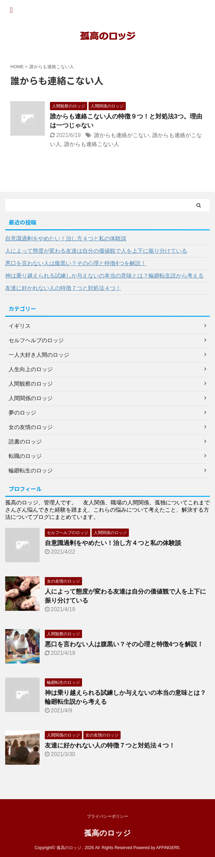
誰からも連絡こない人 (91, 144)
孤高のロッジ (107, 833)
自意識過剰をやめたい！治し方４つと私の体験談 (65, 238)
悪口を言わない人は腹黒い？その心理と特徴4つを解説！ (75, 263)
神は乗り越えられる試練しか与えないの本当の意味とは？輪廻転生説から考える (104, 276)
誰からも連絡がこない (121, 135)
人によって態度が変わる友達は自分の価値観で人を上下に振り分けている (96, 251)
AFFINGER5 (167, 847)
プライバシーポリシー (107, 816)
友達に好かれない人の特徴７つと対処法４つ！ (63, 288)
